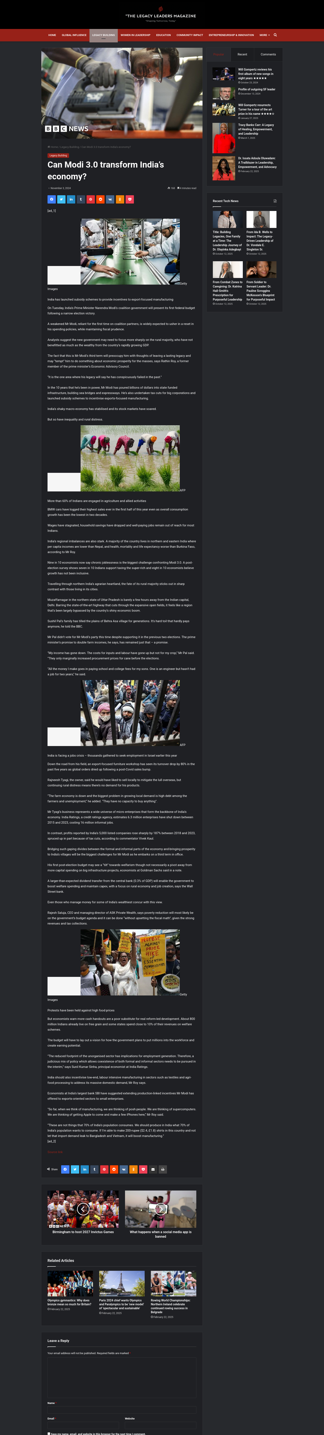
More (263, 35)
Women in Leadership (135, 35)
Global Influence (74, 35)
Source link (55, 1152)
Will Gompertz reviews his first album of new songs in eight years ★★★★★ (256, 74)
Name (52, 1403)
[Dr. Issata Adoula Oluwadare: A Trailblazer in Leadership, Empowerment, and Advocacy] (224, 169)
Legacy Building (103, 35)
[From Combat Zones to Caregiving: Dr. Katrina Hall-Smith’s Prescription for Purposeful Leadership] (228, 270)
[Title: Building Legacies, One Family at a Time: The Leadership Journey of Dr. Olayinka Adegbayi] (228, 220)
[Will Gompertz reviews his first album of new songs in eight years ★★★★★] (224, 74)
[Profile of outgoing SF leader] (224, 94)
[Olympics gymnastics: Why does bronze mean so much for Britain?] (70, 1283)
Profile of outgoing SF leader (257, 89)
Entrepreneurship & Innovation (231, 35)
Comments (268, 54)
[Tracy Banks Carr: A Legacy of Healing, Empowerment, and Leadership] (224, 138)
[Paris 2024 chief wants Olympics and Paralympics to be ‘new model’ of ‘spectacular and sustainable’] (122, 1283)
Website (130, 1418)
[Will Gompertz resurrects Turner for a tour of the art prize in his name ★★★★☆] (224, 109)
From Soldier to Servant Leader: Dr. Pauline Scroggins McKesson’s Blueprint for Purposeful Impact (261, 291)
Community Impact (190, 35)
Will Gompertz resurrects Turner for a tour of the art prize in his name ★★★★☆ (257, 110)
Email (52, 1418)
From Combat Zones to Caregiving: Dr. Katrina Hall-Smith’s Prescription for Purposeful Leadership (227, 291)
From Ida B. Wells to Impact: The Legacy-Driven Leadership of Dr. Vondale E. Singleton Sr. (260, 241)
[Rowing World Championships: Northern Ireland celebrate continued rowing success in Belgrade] (173, 1283)
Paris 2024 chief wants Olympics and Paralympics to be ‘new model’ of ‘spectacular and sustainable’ (121, 1304)
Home (52, 35)
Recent (242, 54)
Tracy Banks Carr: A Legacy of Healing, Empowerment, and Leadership (256, 130)
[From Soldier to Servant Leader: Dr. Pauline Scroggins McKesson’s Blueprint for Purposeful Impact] (261, 270)
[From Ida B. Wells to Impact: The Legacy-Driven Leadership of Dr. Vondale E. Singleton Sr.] (261, 220)
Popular (218, 54)
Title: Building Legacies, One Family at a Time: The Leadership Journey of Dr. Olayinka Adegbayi (227, 241)
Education (163, 35)
